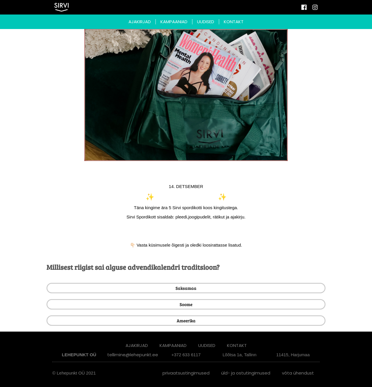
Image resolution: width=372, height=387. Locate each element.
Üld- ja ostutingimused (245, 373)
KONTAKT (234, 22)
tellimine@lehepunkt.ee (132, 355)
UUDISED (205, 22)
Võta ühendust (298, 373)
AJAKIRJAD (139, 22)
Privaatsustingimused (186, 373)
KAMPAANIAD (173, 22)
